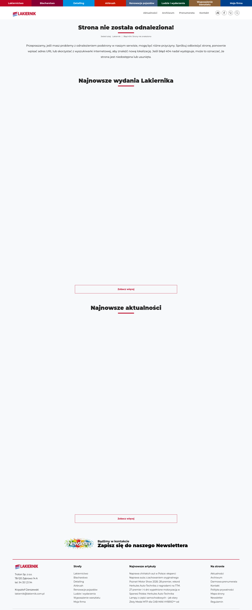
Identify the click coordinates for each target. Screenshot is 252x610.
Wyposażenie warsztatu (205, 3)
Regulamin (217, 591)
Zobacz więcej (126, 289)
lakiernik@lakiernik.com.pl (30, 583)
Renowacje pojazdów (141, 3)
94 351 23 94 (25, 572)
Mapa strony (218, 583)
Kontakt (204, 12)
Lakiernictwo (15, 3)
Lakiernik (116, 36)
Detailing (78, 3)
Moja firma (236, 3)
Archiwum (168, 12)
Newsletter (126, 538)
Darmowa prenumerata (224, 571)
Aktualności (150, 12)
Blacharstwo (47, 3)
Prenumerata (187, 12)
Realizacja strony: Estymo (215, 604)
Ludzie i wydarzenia (173, 3)
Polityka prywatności (222, 579)
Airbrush (110, 3)
